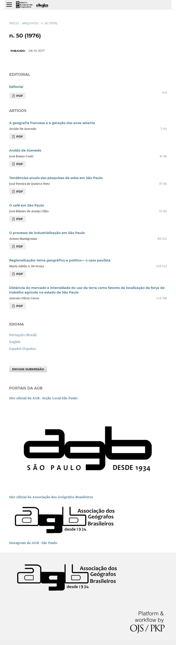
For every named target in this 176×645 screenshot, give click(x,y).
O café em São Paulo (26, 205)
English (14, 342)
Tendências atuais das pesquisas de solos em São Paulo (56, 178)
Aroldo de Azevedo (25, 150)
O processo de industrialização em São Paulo (47, 233)
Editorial (16, 87)
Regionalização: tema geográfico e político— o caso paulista (59, 260)
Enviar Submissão (28, 369)
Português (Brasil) (23, 335)
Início (14, 23)
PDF (19, 96)
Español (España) (22, 348)
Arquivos (30, 23)
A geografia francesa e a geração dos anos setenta (52, 123)
